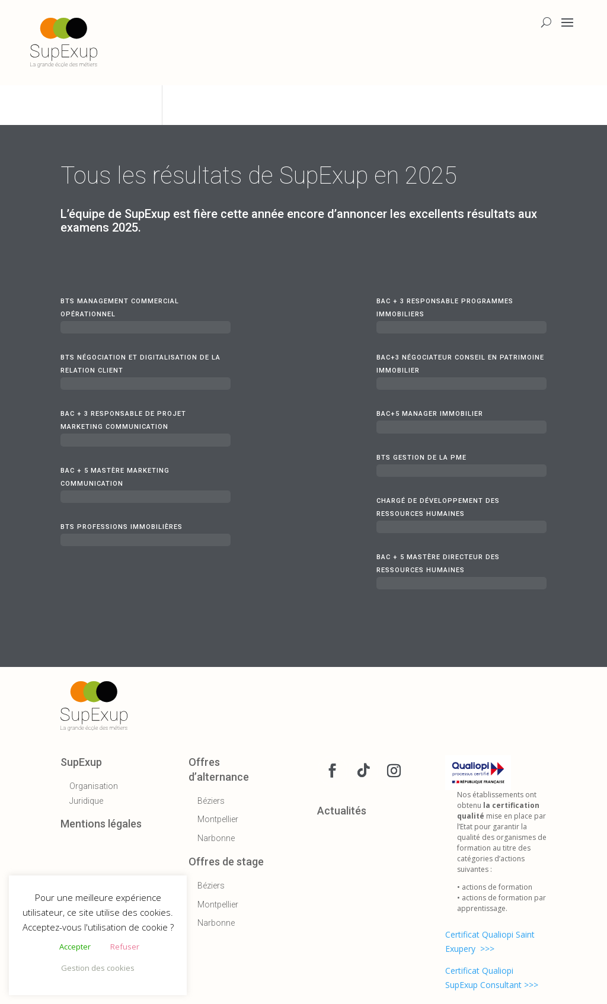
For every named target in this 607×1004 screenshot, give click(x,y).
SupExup (81, 762)
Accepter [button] (75, 946)
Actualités (341, 810)
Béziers (211, 801)
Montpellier (217, 819)
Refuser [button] (124, 946)
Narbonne (216, 838)
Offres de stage (226, 861)
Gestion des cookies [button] (98, 968)
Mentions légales (101, 823)
